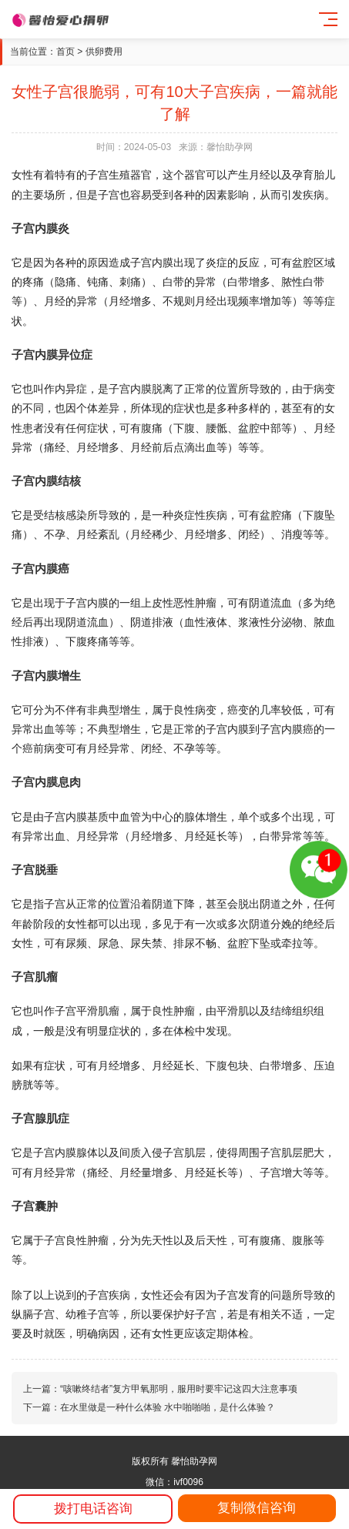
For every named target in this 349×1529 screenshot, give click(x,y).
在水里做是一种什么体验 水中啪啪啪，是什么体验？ (167, 1407)
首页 (65, 51)
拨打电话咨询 (93, 1508)
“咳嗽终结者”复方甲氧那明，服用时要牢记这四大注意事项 (178, 1388)
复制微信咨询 (256, 1508)
